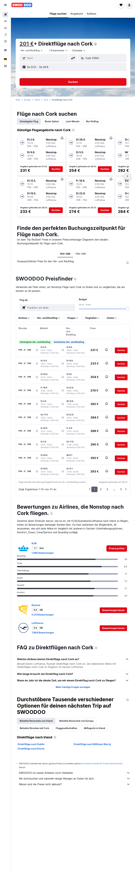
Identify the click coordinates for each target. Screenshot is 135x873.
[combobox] (32, 50)
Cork (46, 100)
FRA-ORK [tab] (81, 253)
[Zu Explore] (5, 41)
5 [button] (121, 489)
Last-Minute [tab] (72, 121)
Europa (27, 100)
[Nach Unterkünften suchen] (5, 21)
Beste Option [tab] (52, 121)
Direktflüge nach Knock (31, 748)
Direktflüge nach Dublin (31, 744)
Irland (37, 100)
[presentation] (95, 44)
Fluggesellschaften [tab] (66, 728)
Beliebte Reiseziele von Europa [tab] (76, 720)
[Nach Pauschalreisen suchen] (5, 34)
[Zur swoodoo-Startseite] (21, 5)
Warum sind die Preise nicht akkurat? (74, 784)
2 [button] (100, 489)
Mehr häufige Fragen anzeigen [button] (73, 687)
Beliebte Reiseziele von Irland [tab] (36, 720)
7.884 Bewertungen (43, 632)
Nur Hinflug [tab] (92, 121)
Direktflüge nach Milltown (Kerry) (92, 744)
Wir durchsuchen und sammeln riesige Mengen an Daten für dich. (74, 778)
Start (18, 100)
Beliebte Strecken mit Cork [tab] (34, 728)
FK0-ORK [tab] (65, 253)
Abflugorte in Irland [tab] (94, 728)
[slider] (127, 309)
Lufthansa (37, 623)
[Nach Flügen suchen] (5, 14)
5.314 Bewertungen (43, 614)
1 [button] (94, 489)
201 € (27, 44)
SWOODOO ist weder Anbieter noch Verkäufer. (74, 773)
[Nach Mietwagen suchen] (5, 28)
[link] (116, 548)
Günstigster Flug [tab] (29, 121)
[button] (5, 4)
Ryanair (36, 605)
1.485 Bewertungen (43, 553)
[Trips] (5, 50)
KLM (34, 543)
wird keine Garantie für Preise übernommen (101, 763)
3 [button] (107, 489)
